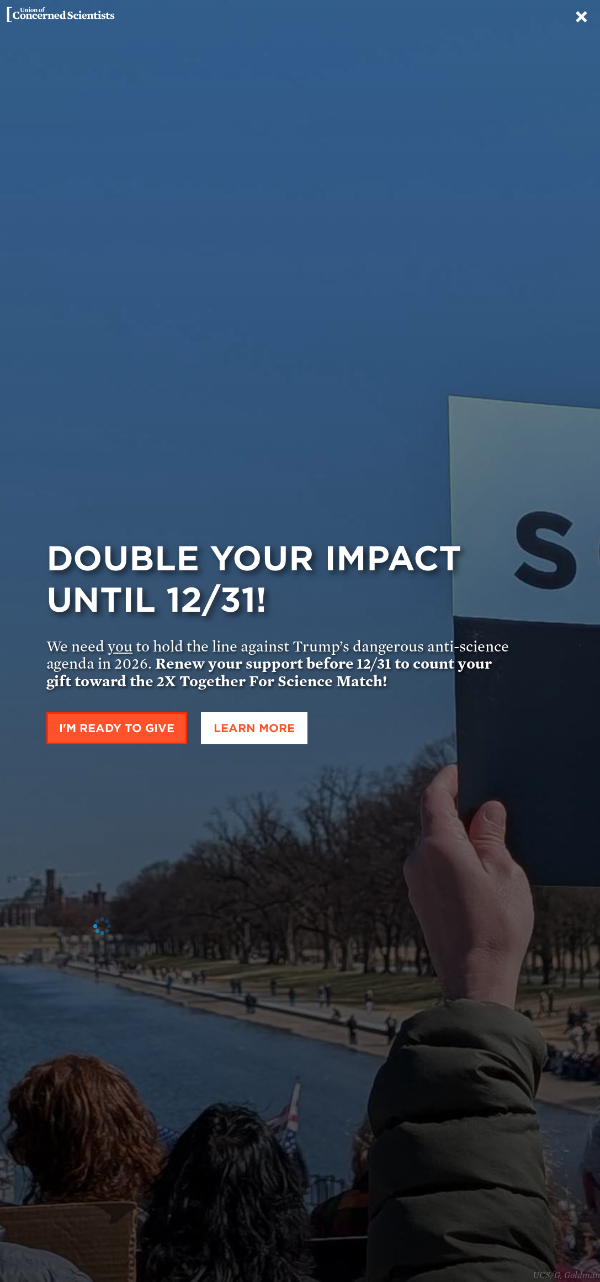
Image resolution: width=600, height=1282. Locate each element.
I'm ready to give (116, 728)
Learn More (254, 728)
